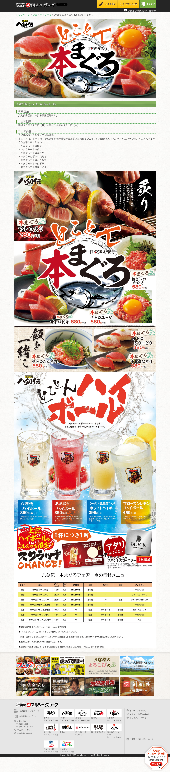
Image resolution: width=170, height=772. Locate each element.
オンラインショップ (138, 711)
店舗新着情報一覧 (25, 733)
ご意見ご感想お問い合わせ (141, 10)
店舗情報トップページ (29, 711)
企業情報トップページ (28, 716)
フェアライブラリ (25, 730)
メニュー (49, 720)
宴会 (56, 720)
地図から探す (23, 724)
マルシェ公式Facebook (139, 714)
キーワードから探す (26, 726)
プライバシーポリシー (139, 718)
